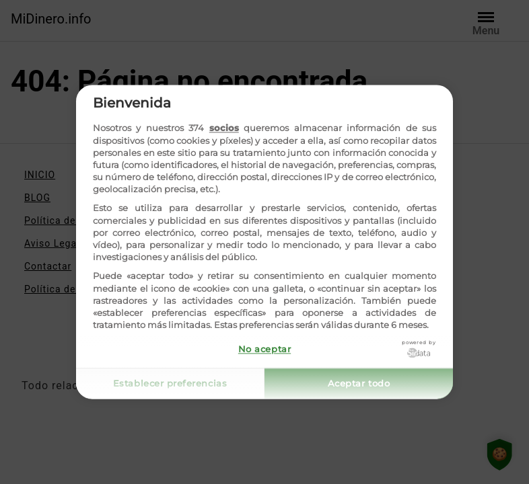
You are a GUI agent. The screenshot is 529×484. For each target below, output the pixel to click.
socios (224, 128)
